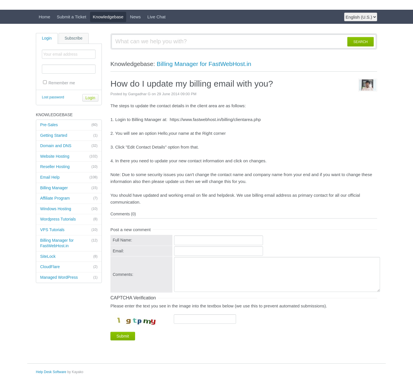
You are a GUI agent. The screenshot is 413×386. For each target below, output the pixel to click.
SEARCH (360, 42)
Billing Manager (69, 188)
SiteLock (69, 257)
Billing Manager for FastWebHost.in (69, 243)
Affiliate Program (69, 198)
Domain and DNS (69, 146)
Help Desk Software (51, 372)
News (135, 16)
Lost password (53, 97)
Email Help (69, 177)
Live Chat (156, 16)
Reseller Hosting (69, 167)
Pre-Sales (69, 125)
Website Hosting (69, 156)
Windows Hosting (69, 209)
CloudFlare (69, 267)
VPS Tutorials (69, 230)
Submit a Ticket (71, 16)
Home (44, 16)
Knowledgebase (108, 16)
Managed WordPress (69, 277)
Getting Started (69, 136)
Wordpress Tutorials (69, 219)
